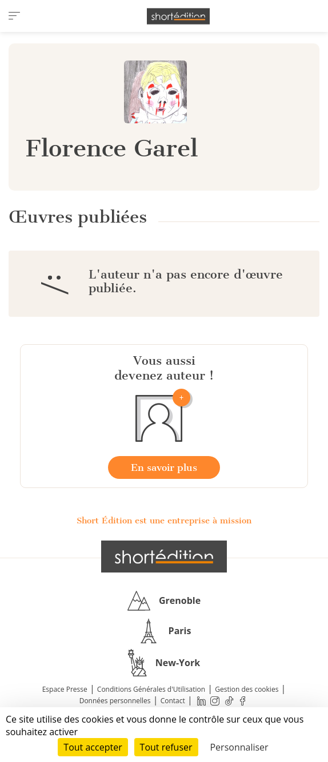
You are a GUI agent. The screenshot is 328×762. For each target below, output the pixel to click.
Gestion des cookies (246, 689)
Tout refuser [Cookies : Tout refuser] (166, 747)
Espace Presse (64, 689)
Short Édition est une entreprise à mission (164, 520)
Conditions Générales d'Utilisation (151, 689)
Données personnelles (115, 700)
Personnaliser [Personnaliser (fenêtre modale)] (239, 747)
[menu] (14, 16)
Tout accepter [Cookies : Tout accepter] (92, 747)
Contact (173, 700)
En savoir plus (164, 467)
